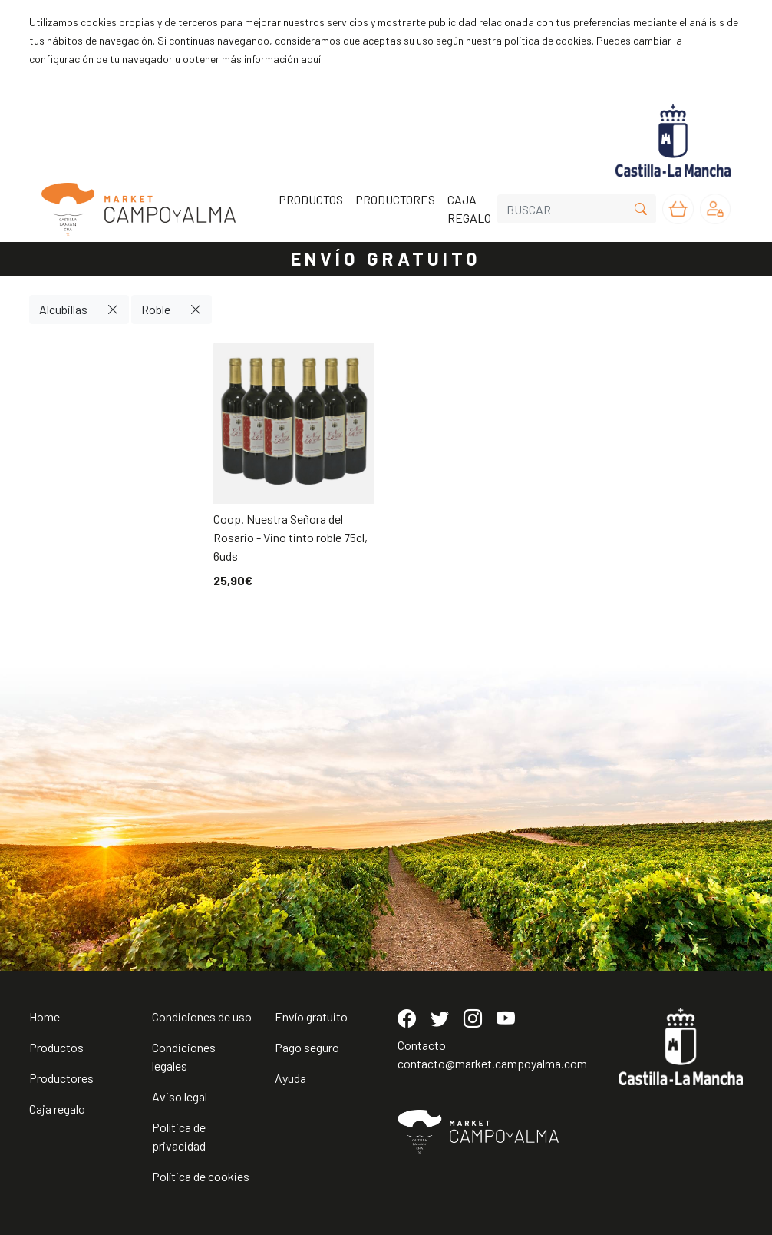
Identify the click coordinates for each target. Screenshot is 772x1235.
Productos (56, 1047)
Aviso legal (179, 1096)
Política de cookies (200, 1176)
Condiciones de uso (202, 1016)
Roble (155, 309)
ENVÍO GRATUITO (386, 258)
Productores (61, 1078)
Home (44, 1016)
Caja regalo (57, 1108)
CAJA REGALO (469, 208)
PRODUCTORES (395, 199)
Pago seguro (307, 1047)
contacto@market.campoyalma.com (492, 1063)
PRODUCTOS (311, 199)
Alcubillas (63, 309)
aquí (311, 58)
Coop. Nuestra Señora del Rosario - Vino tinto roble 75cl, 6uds (290, 537)
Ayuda (290, 1078)
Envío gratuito (311, 1016)
